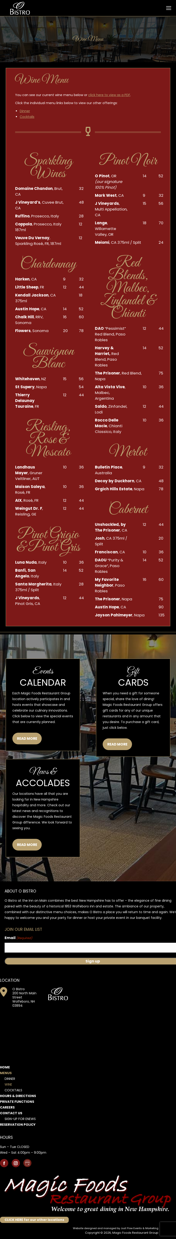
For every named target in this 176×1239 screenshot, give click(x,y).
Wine (8, 1084)
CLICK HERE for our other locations (34, 1219)
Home (5, 1067)
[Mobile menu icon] (168, 8)
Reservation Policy (18, 1124)
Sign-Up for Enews (20, 1119)
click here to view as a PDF (109, 95)
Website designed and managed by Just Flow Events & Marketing (115, 1228)
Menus (6, 1073)
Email (18, 938)
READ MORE (27, 738)
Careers (7, 1107)
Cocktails (27, 116)
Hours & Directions (18, 1096)
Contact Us (11, 1113)
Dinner (25, 111)
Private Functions (17, 1101)
